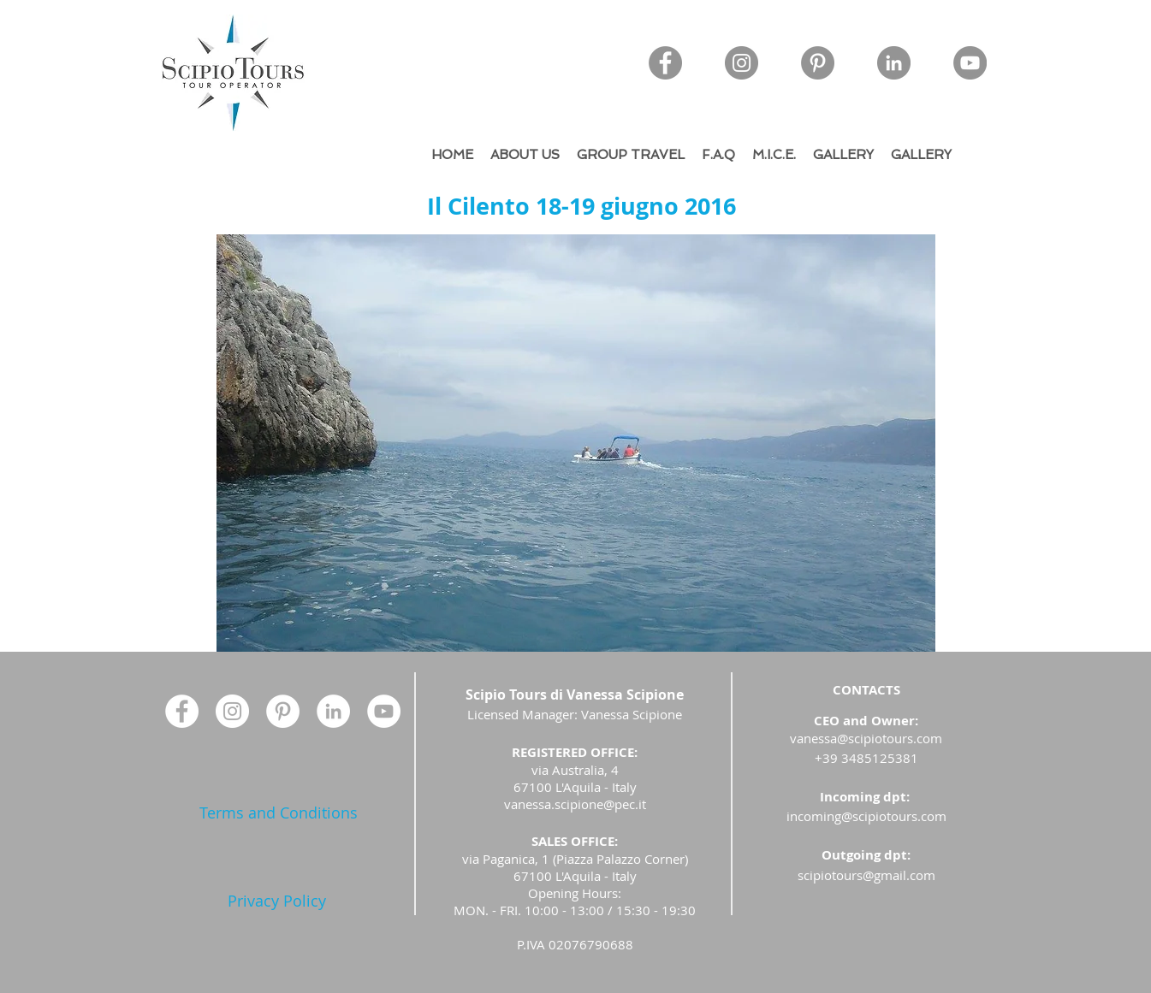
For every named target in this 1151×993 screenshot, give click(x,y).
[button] (576, 443)
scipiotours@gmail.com (866, 875)
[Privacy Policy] (277, 901)
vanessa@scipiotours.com (866, 738)
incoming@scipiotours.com (866, 816)
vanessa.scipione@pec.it (575, 804)
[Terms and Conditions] (278, 813)
